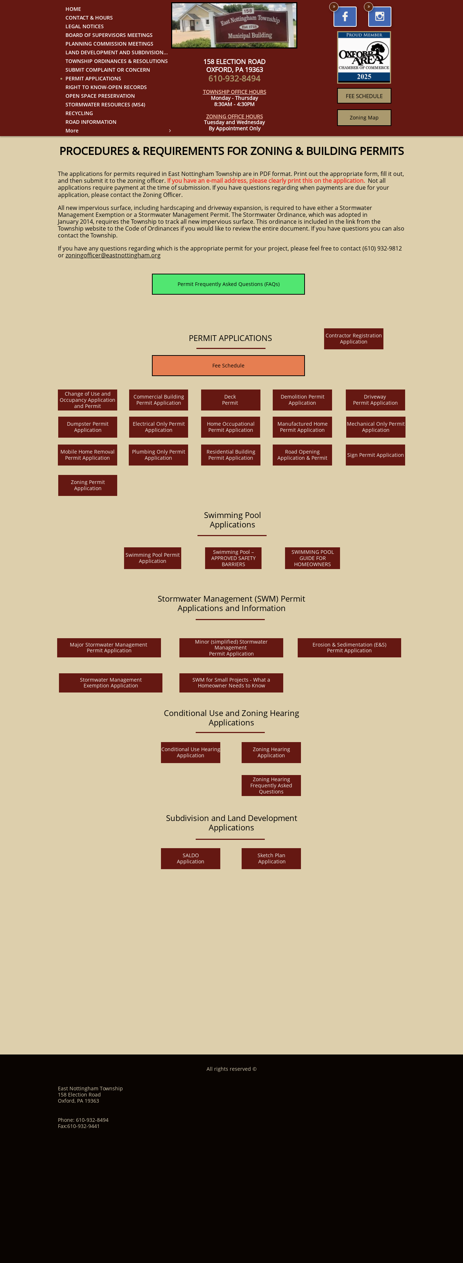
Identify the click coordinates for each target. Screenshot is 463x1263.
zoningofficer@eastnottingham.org (113, 255)
